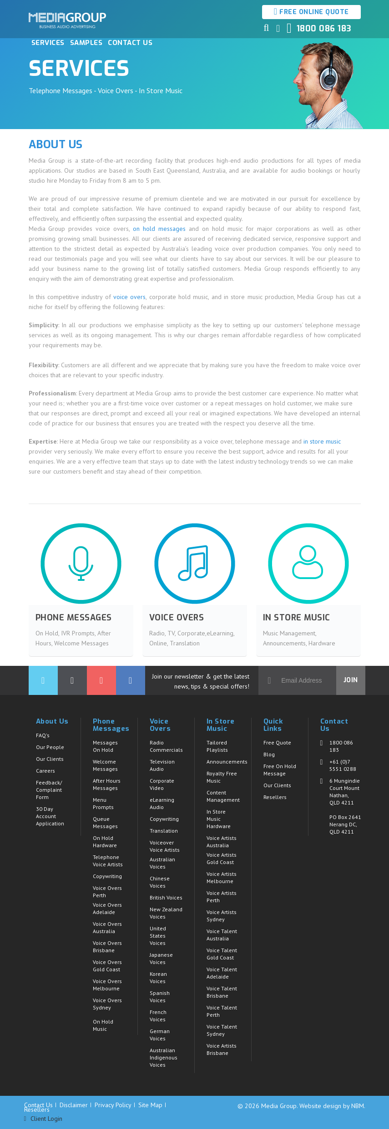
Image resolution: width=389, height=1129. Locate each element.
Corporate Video (162, 784)
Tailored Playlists (217, 746)
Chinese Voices (160, 882)
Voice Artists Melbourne (222, 877)
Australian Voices (162, 863)
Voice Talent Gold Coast (222, 954)
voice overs (129, 297)
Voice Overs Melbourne (107, 985)
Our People (50, 747)
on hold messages (159, 229)
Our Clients (50, 758)
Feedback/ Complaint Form (49, 789)
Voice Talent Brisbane (222, 992)
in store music (322, 441)
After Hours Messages (107, 784)
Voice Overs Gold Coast (107, 966)
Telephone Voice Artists (108, 861)
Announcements (227, 761)
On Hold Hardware (105, 841)
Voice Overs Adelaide (107, 908)
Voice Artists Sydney (222, 916)
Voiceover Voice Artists (165, 846)
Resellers (275, 797)
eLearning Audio (162, 803)
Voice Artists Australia (222, 841)
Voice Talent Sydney (222, 1030)
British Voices (166, 897)
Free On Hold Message (279, 770)
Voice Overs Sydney (107, 1004)
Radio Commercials (166, 746)
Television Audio (162, 765)
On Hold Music (103, 1025)
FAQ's (43, 735)
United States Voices (158, 935)
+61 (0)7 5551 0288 (342, 765)
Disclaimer (74, 1105)
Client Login (43, 1118)
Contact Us (130, 42)
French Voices (158, 1016)
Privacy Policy (113, 1105)
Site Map (150, 1105)
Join (351, 680)
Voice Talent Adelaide (222, 973)
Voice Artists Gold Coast (222, 858)
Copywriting (107, 876)
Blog (269, 754)
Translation (164, 830)
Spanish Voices (160, 996)
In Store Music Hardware (219, 818)
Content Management (223, 796)
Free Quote (277, 742)
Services (48, 42)
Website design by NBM (331, 1106)
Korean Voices (158, 977)
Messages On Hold (105, 746)
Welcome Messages (105, 765)
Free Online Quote (311, 11)
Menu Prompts (103, 803)
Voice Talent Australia (222, 935)
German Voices (160, 1035)
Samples (86, 42)
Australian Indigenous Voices (163, 1057)
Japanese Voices (161, 958)
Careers (45, 770)
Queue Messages (105, 822)
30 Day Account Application (50, 816)
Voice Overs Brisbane (107, 946)
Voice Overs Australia (107, 927)
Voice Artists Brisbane (222, 1049)
